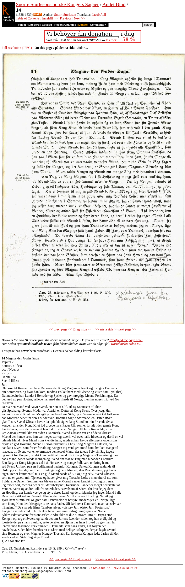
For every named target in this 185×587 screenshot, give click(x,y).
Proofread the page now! (125, 340)
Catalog (47, 24)
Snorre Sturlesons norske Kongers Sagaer (57, 4)
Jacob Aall (99, 14)
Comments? (98, 24)
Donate (83, 24)
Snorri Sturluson (65, 14)
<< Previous (63, 18)
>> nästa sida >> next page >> (116, 329)
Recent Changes (65, 24)
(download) (97, 568)
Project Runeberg (27, 24)
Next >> (79, 18)
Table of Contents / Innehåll (34, 18)
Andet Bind (113, 4)
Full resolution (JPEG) (17, 47)
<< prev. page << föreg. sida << (70, 329)
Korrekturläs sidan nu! (126, 344)
